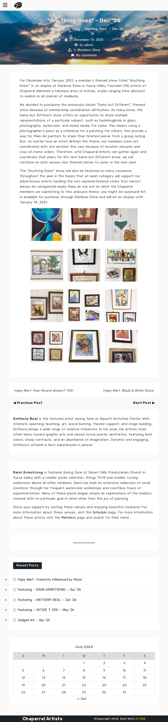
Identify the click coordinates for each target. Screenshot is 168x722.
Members (68, 518)
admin (88, 45)
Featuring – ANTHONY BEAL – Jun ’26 (47, 600)
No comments (86, 55)
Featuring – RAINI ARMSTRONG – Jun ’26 (49, 590)
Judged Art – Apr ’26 (34, 620)
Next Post (142, 403)
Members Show (68, 29)
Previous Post (29, 403)
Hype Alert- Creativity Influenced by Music (50, 579)
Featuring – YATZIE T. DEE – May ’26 (46, 610)
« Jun (82, 699)
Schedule (100, 512)
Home (49, 29)
